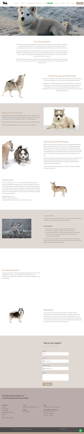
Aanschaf (4, 414)
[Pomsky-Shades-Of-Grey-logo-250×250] (5, 0)
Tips (3, 415)
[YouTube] (63, 428)
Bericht (44, 372)
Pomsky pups (5, 410)
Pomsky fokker (5, 408)
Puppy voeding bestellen (8, 417)
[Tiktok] (61, 428)
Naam (44, 351)
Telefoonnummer (46, 365)
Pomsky (4, 407)
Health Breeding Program (8, 412)
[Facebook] (65, 428)
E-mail (44, 358)
